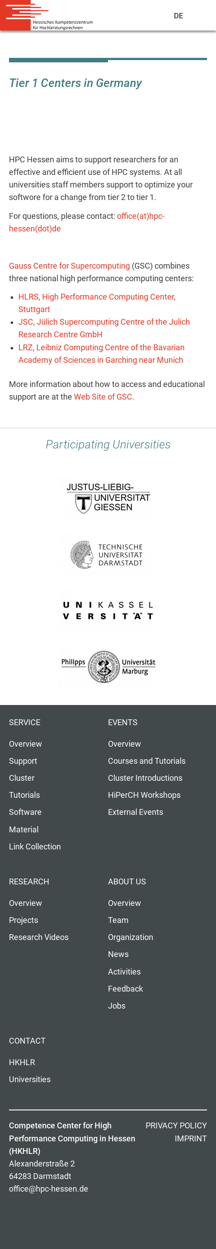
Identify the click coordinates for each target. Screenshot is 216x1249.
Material (24, 829)
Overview (25, 744)
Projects (23, 920)
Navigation (198, 17)
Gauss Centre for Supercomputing (69, 265)
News (118, 954)
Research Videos (39, 937)
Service (24, 722)
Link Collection (35, 846)
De (179, 15)
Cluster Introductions (145, 778)
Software (25, 812)
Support (23, 761)
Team (118, 920)
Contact (27, 1040)
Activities (124, 971)
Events (123, 722)
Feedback (125, 988)
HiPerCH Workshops (144, 795)
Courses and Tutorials (147, 761)
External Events (135, 812)
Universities (30, 1079)
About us (127, 881)
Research (29, 881)
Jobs (116, 1005)
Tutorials (24, 795)
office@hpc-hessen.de (48, 1188)
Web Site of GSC (103, 396)
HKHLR (22, 1062)
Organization (130, 937)
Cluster (22, 778)
